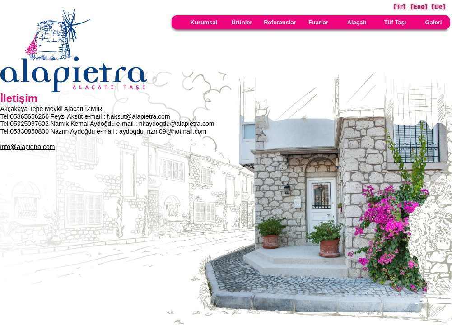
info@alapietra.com (27, 146)
